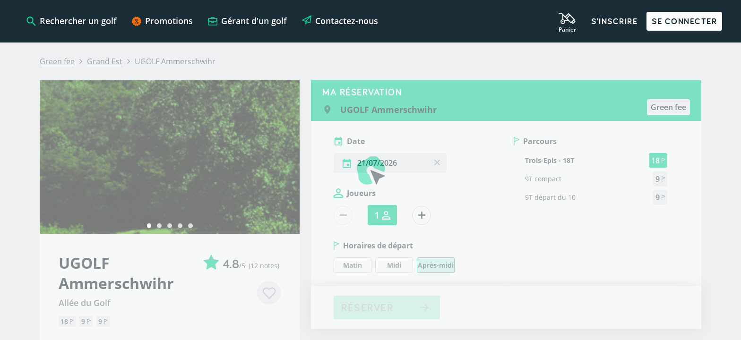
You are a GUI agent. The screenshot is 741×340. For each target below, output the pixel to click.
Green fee (57, 61)
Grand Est (104, 61)
